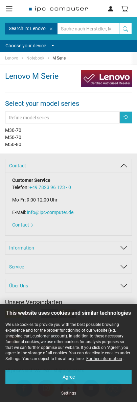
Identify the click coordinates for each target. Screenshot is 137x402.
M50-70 (13, 137)
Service (16, 266)
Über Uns (18, 285)
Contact (17, 165)
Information (21, 248)
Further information (104, 358)
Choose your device (29, 45)
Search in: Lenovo (31, 28)
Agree (69, 377)
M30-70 (13, 130)
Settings (68, 393)
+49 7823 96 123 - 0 (50, 187)
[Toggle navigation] (9, 9)
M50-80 (13, 144)
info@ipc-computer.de (50, 212)
